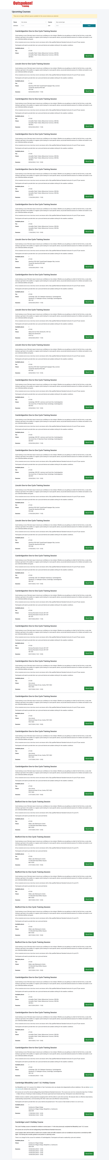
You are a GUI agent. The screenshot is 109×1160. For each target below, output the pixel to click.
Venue (15, 22)
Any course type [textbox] (60, 22)
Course (50, 22)
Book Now (89, 56)
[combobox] (33, 22)
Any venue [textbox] (24, 22)
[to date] (68, 25)
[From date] (33, 25)
